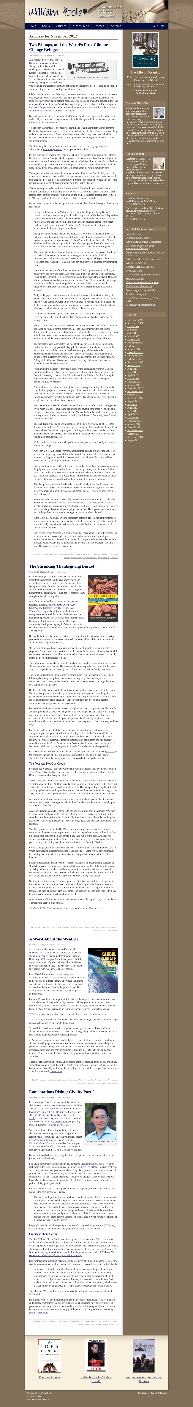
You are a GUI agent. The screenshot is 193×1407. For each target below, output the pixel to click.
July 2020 (132, 329)
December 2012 (135, 388)
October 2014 (134, 346)
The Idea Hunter (49, 1377)
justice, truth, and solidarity (42, 1158)
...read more (158, 183)
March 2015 (133, 336)
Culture (44, 1321)
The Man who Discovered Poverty (142, 282)
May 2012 (132, 411)
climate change (76, 558)
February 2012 (134, 420)
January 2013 (133, 385)
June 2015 (132, 333)
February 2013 (134, 381)
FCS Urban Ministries (64, 617)
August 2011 (133, 440)
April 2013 (132, 375)
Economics (45, 927)
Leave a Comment (64, 1097)
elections (106, 1321)
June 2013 (132, 368)
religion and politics (100, 1083)
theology (93, 1324)
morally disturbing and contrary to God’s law (52, 110)
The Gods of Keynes (136, 294)
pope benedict (103, 558)
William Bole (97, 11)
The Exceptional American (139, 286)
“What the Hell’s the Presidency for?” (144, 259)
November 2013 (135, 355)
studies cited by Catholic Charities (86, 842)
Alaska (104, 554)
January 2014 (133, 349)
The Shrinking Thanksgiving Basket (61, 566)
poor (105, 930)
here (107, 168)
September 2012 (135, 398)
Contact (116, 26)
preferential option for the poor (83, 1065)
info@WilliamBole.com (41, 1399)
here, (38, 168)
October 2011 (134, 434)
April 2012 (132, 414)
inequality (114, 1321)
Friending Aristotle (135, 278)
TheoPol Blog (81, 26)
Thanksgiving (113, 930)
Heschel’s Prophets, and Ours (140, 266)
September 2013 (135, 362)
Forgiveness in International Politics (143, 1379)
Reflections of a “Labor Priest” (96, 1379)
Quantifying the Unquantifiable (141, 290)
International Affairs (66, 554)
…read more (66, 546)
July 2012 (132, 404)
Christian (94, 1321)
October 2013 (134, 359)
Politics (52, 927)
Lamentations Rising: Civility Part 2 (62, 1091)
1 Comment (62, 55)
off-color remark (61, 1121)
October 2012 (134, 394)
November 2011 (135, 430)
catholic (98, 927)
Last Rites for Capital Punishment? (143, 274)
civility (100, 1321)
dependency (113, 927)
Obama (87, 1324)
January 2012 (133, 424)
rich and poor (113, 1083)
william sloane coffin (110, 1324)
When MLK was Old (136, 263)
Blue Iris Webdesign (159, 1393)
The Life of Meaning (145, 72)
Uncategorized (78, 927)
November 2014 (135, 342)
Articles (61, 26)
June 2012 (132, 407)
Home (33, 26)
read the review (136, 204)
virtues (100, 1324)
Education (44, 554)
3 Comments (61, 945)
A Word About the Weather (53, 939)
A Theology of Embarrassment (141, 304)
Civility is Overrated (86, 1167)
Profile (99, 26)
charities (105, 927)
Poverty (77, 554)
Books (46, 26)
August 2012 (133, 401)
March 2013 (133, 378)
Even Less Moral (134, 270)
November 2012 (135, 391)
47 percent (110, 751)
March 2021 (133, 326)
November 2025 (135, 320)
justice (80, 1324)
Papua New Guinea (90, 558)
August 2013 (133, 365)
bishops (115, 1080)
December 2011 (135, 427)
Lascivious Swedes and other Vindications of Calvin (140, 247)
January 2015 (133, 339)
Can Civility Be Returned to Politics (58, 1112)
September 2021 (135, 323)
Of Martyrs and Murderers (138, 238)
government (99, 930)
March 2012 (133, 417)
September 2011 (135, 437)
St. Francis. (114, 558)
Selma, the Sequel (134, 234)
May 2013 (132, 372)
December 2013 (135, 352)
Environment (54, 554)
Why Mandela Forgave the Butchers (143, 241)
